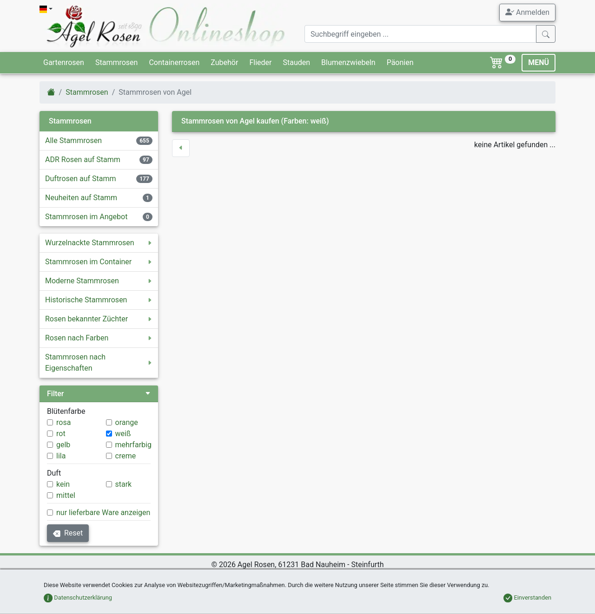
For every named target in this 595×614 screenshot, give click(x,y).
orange (126, 422)
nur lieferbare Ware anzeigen (103, 512)
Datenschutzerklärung (78, 597)
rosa (63, 422)
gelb (63, 444)
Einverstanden (527, 597)
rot (61, 433)
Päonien (400, 62)
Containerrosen (174, 62)
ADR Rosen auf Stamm (82, 159)
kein (63, 484)
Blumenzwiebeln (348, 62)
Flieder (260, 62)
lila (61, 455)
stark (123, 484)
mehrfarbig (133, 444)
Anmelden (527, 12)
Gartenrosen (63, 62)
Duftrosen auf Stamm (80, 178)
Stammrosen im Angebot (86, 216)
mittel (65, 495)
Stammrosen (116, 62)
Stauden (296, 62)
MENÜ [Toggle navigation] (538, 62)
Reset (68, 533)
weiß (123, 433)
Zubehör (224, 62)
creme (125, 455)
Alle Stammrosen (73, 140)
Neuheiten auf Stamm (81, 197)
